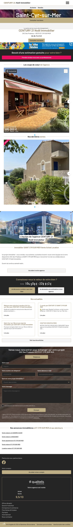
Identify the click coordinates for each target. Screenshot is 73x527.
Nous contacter (7, 517)
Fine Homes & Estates (9, 510)
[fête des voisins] (36, 45)
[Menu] (67, 2)
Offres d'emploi (7, 503)
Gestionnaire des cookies (61, 524)
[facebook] (4, 462)
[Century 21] (17, 3)
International (6, 514)
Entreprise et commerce (10, 508)
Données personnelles (44, 524)
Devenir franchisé (8, 505)
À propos (5, 512)
